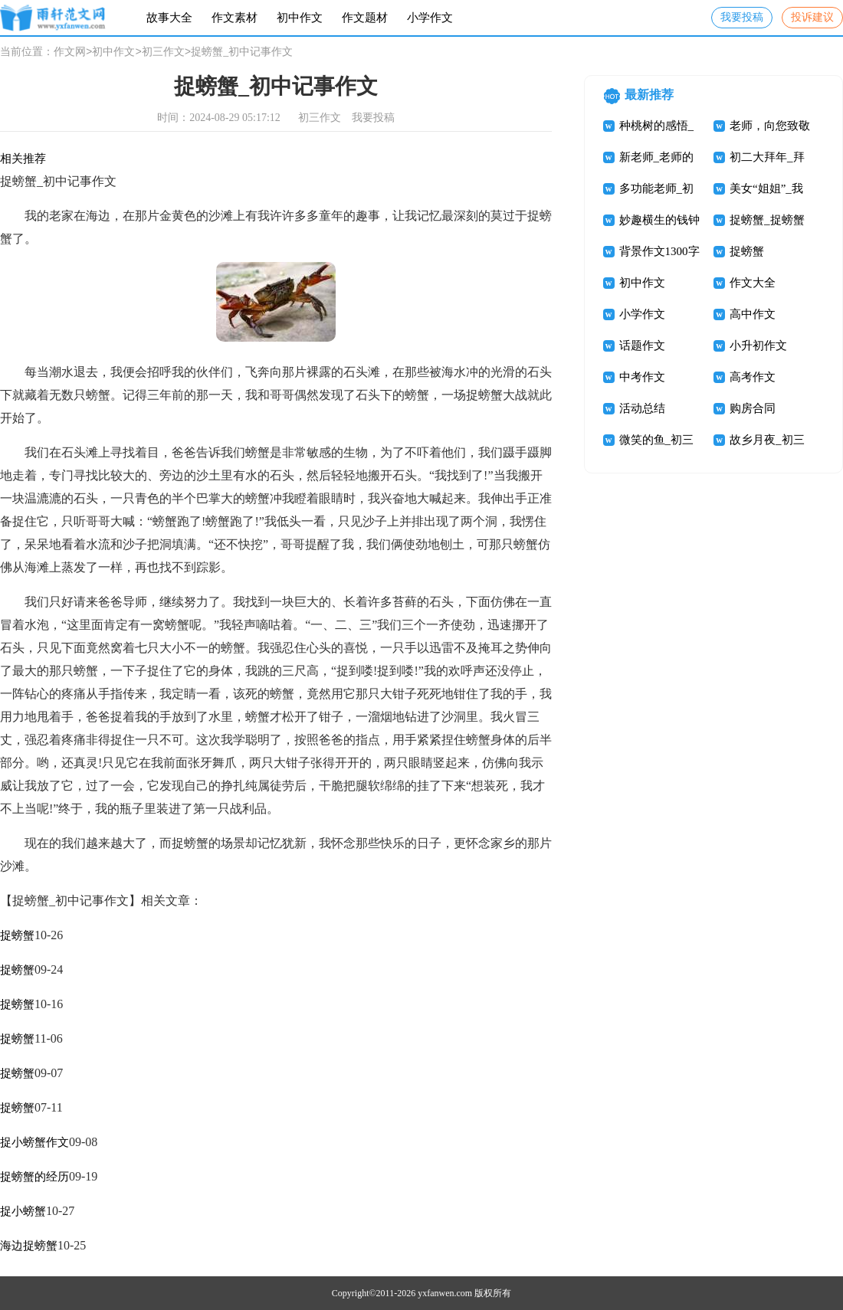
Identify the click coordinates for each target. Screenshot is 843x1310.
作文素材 (234, 17)
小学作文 (430, 17)
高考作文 (753, 377)
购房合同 (753, 408)
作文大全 (753, 283)
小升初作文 (758, 345)
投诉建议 (812, 17)
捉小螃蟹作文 (34, 1142)
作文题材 (365, 17)
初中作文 (300, 17)
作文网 (70, 52)
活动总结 (642, 408)
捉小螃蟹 (23, 1211)
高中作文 (753, 314)
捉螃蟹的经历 (34, 1177)
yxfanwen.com (445, 1293)
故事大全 (169, 17)
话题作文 (642, 345)
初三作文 (163, 52)
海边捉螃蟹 (28, 1246)
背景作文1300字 (659, 251)
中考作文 (642, 377)
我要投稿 (741, 17)
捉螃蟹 (17, 935)
